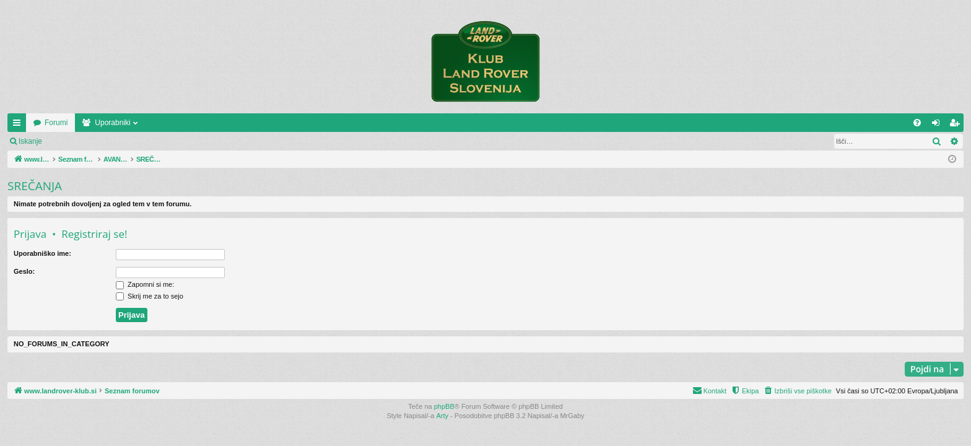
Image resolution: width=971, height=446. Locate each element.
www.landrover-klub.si (69, 122)
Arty (443, 415)
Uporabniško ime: (42, 253)
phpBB (444, 406)
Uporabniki (199, 122)
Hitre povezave (19, 125)
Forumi (143, 122)
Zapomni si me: (145, 284)
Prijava (71, 141)
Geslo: (24, 271)
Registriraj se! (123, 141)
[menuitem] (917, 122)
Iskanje (30, 141)
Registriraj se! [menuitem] (957, 125)
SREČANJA (34, 186)
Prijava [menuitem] (938, 125)
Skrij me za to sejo (149, 296)
